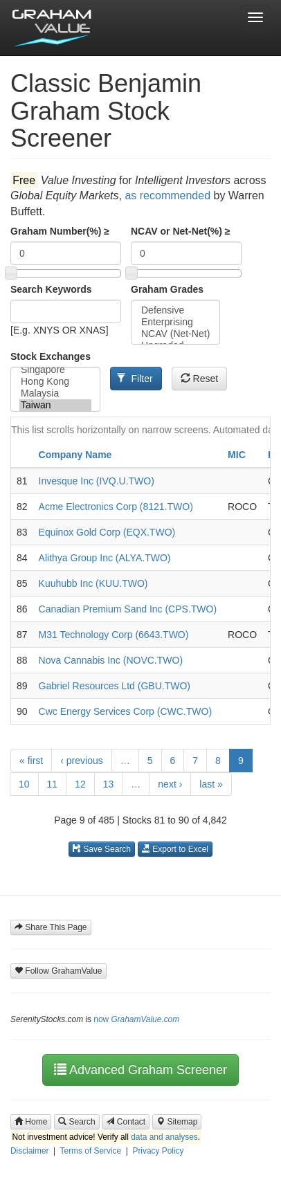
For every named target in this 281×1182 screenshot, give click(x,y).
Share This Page (51, 927)
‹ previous (81, 760)
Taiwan (55, 405)
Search (76, 1122)
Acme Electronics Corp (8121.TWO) (116, 506)
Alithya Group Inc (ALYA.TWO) (105, 557)
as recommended (167, 195)
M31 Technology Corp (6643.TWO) (114, 634)
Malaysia (55, 393)
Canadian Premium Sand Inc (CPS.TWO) (128, 609)
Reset (199, 378)
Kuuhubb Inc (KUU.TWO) (93, 583)
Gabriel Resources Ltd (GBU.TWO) (114, 685)
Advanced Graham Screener (140, 1069)
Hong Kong (55, 382)
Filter (134, 378)
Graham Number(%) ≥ (59, 231)
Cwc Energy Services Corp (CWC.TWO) (125, 711)
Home (31, 1122)
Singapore (55, 370)
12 (80, 784)
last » (210, 784)
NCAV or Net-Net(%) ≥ (180, 231)
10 (24, 784)
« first (31, 760)
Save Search (102, 849)
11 (52, 784)
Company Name (75, 454)
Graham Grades (167, 289)
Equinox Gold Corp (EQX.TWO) (107, 532)
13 (108, 784)
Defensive (175, 310)
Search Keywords (51, 289)
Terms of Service (91, 1151)
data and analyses (164, 1137)
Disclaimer (29, 1151)
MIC (237, 454)
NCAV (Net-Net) (175, 334)
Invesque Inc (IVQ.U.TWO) (96, 481)
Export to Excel (175, 849)
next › (170, 784)
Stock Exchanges (50, 356)
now (136, 1019)
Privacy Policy (157, 1151)
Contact (125, 1122)
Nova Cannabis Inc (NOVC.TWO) (111, 660)
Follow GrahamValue (58, 971)
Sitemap (176, 1122)
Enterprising (175, 322)
